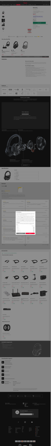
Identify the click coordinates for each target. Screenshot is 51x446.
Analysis (17, 227)
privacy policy (31, 223)
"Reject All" (22, 217)
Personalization (18, 230)
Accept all (30, 233)
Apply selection (21, 233)
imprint (17, 224)
